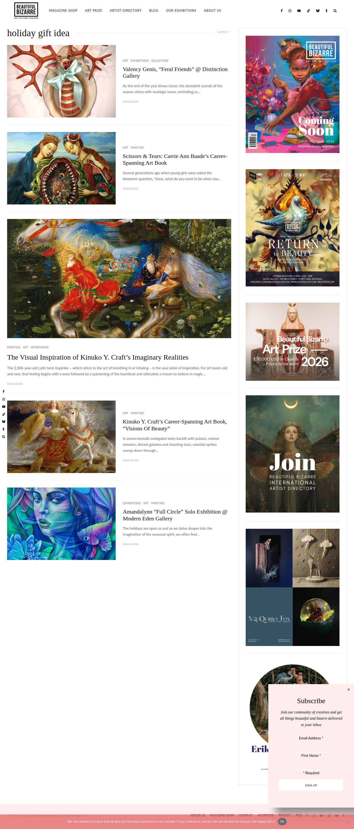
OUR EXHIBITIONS (181, 10)
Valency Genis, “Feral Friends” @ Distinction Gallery (175, 72)
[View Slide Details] (292, 342)
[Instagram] (290, 10)
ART (126, 60)
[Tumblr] (327, 10)
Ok (282, 821)
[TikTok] (308, 10)
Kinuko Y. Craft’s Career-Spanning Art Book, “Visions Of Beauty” (175, 425)
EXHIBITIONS (140, 60)
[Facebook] (282, 10)
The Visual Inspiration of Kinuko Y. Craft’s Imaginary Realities (98, 357)
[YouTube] (299, 10)
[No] (348, 821)
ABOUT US (212, 10)
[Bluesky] (318, 10)
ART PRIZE (93, 10)
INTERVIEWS (40, 347)
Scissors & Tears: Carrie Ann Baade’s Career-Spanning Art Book (175, 159)
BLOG (154, 10)
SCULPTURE (160, 60)
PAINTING (137, 147)
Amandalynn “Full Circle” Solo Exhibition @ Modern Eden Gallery (175, 515)
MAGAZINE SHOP (63, 10)
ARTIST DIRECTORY (126, 10)
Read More (131, 101)
